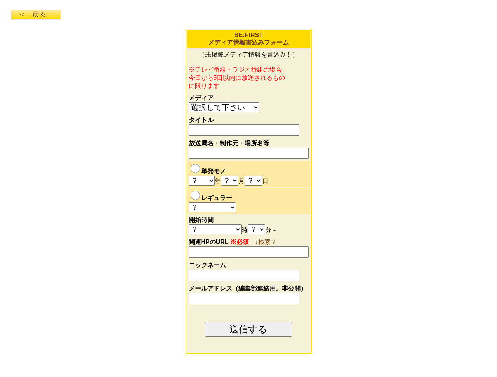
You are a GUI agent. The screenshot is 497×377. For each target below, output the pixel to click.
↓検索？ (266, 242)
